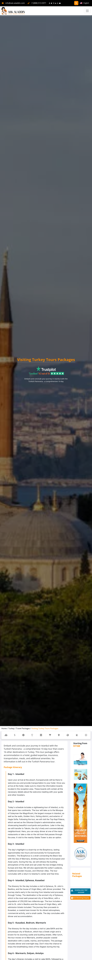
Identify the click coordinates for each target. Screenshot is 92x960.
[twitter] (52, 3)
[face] (50, 3)
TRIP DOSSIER (81, 891)
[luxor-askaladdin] (80, 813)
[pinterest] (54, 3)
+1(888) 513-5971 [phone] (38, 3)
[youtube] (60, 3)
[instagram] (58, 3)
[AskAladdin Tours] (13, 10)
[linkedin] (56, 3)
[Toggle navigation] (87, 10)
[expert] (80, 774)
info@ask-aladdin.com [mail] (15, 3)
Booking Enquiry (81, 898)
